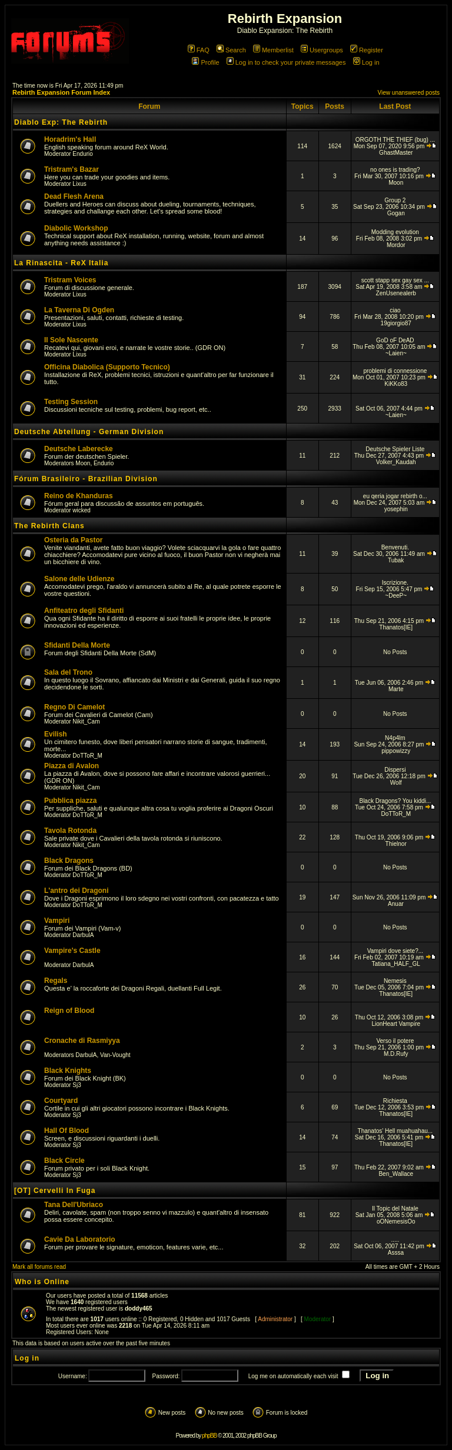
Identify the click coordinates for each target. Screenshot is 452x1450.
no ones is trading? (395, 169)
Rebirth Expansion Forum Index (61, 92)
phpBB (209, 1435)
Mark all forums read (39, 1267)
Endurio (82, 154)
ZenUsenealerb (396, 293)
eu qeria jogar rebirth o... (395, 496)
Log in (366, 62)
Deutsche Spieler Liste (394, 449)
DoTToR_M (87, 755)
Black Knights (67, 1070)
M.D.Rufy (396, 1054)
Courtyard (61, 1100)
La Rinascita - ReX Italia (61, 263)
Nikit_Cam (85, 721)
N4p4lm (395, 738)
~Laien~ (396, 353)
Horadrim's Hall (70, 139)
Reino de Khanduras (78, 496)
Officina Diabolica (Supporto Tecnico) (107, 367)
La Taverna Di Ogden (79, 310)
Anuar (396, 904)
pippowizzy (395, 751)
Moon (395, 182)
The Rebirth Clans (49, 526)
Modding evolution (395, 232)
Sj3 (76, 1085)
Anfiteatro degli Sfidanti (84, 610)
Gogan (396, 213)
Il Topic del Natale (395, 1208)
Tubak (396, 560)
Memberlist (273, 50)
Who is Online (42, 1282)
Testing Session (71, 402)
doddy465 (138, 1308)
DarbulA (83, 935)
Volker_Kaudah (396, 462)
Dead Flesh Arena (74, 196)
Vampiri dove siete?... (395, 951)
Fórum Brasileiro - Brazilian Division (86, 479)
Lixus (79, 184)
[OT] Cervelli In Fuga (54, 1190)
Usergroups (322, 50)
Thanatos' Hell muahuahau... (395, 1131)
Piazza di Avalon (71, 766)
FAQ (199, 50)
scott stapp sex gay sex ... (395, 280)
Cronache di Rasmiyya (82, 1040)
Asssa (396, 1252)
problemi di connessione (395, 371)
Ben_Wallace (395, 1174)
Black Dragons (69, 860)
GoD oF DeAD (395, 340)
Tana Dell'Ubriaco (73, 1205)
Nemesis (395, 981)
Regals (55, 980)
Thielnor (396, 844)
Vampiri (56, 920)
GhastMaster (396, 152)
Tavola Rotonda (70, 830)
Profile (205, 62)
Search (231, 50)
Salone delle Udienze (79, 579)
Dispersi (395, 769)
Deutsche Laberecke (78, 449)
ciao (395, 310)
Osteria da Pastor (73, 540)
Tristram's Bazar (71, 169)
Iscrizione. (395, 582)
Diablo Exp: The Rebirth (61, 122)
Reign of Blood (69, 1010)
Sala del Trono (68, 672)
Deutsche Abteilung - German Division (89, 432)
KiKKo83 (395, 384)
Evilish (55, 734)
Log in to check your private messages (286, 62)
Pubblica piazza (70, 800)
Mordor (396, 245)
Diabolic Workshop (76, 228)
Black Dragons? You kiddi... (395, 801)
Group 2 (395, 200)
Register (366, 50)
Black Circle (64, 1160)
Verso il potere (395, 1041)
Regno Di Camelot (74, 707)
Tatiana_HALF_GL (396, 964)
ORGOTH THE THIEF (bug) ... (395, 139)
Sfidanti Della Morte (77, 645)
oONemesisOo (396, 1221)
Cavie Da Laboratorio (79, 1239)
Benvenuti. (395, 547)
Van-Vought (115, 1055)
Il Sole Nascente (71, 340)
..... (395, 1239)
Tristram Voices (70, 280)
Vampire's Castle (72, 950)
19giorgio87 (396, 323)
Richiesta (395, 1101)
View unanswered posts (409, 92)
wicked (81, 510)
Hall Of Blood (66, 1130)
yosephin (396, 509)
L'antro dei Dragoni (76, 890)
